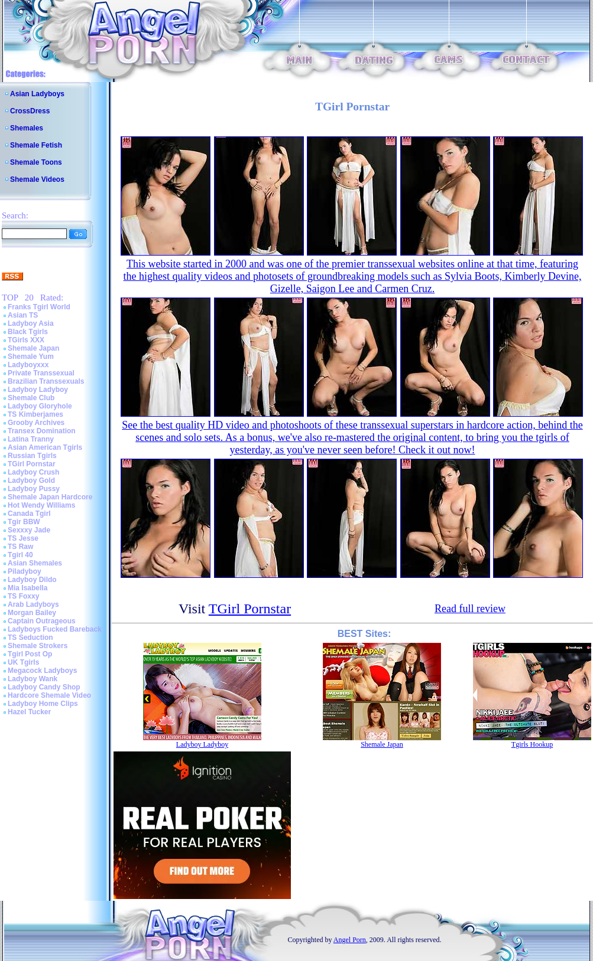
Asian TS (23, 315)
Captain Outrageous (42, 621)
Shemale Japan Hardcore (50, 497)
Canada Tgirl (29, 513)
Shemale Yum (31, 356)
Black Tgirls (28, 332)
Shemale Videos (37, 179)
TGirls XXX (26, 340)
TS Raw (20, 546)
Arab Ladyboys (33, 604)
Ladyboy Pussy (34, 489)
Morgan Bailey (32, 613)
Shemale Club (31, 398)
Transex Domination (42, 431)
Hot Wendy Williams (41, 505)
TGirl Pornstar (32, 464)
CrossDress (30, 111)
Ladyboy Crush (33, 472)
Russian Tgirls (32, 456)
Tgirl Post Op (30, 654)
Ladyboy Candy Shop (44, 687)
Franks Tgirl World (39, 307)
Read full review (470, 608)
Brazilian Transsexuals (46, 381)
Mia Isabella (27, 588)
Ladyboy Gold (31, 480)
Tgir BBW (24, 522)
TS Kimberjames (35, 414)
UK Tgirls (23, 662)
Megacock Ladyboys (42, 670)
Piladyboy (24, 571)
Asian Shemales (35, 563)
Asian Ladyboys (37, 94)
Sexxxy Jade (29, 530)
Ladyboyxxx (28, 365)
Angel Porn (349, 940)
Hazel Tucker (29, 712)
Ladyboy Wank (32, 679)
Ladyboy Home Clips (43, 703)
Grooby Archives (36, 423)
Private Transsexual (41, 373)
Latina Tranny (31, 439)
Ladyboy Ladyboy (38, 389)
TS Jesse (23, 538)
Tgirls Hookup (532, 744)
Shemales (26, 128)
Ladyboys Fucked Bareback (55, 629)
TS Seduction (30, 637)
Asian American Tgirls (45, 447)
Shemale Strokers (37, 646)
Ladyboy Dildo (32, 580)
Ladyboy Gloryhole (40, 406)
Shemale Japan (33, 348)
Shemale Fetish (36, 145)
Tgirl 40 (20, 555)
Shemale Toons (36, 162)
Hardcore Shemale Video (49, 695)
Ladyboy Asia (31, 323)
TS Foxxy (23, 596)
